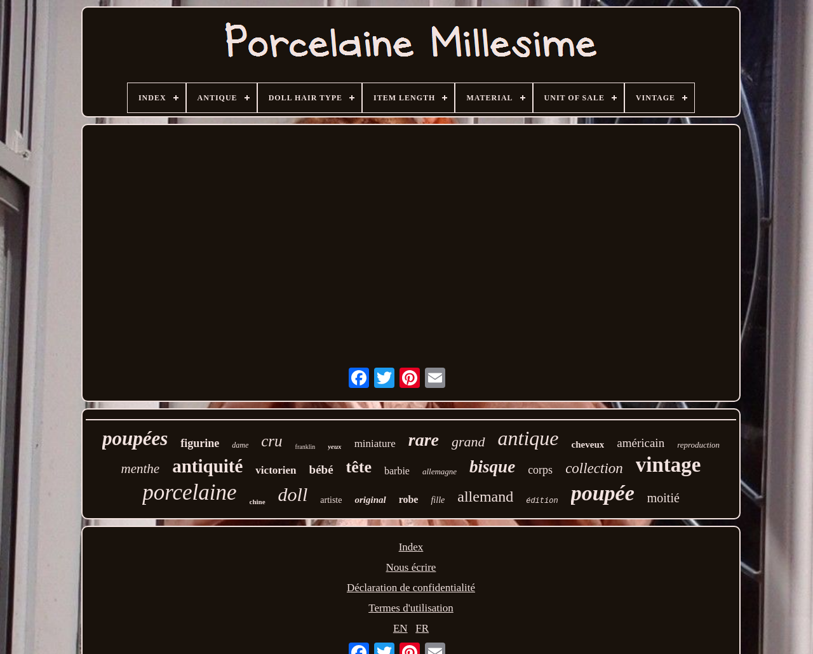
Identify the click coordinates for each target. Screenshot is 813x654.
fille (438, 500)
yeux (334, 446)
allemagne (439, 471)
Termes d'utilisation (411, 608)
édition (542, 501)
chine (257, 501)
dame (240, 445)
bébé (321, 469)
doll (293, 494)
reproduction (698, 445)
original (370, 500)
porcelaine (189, 492)
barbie (397, 470)
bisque (492, 466)
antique (528, 438)
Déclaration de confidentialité (411, 588)
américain (640, 443)
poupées (135, 438)
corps (540, 470)
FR (422, 628)
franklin (305, 446)
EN (400, 628)
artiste (331, 500)
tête (359, 467)
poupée (603, 493)
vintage (668, 464)
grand (468, 442)
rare (423, 440)
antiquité (207, 466)
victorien (275, 470)
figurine (199, 443)
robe (409, 499)
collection (594, 468)
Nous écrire (411, 567)
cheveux (588, 444)
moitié (663, 498)
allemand (485, 496)
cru (271, 441)
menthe (140, 468)
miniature (375, 443)
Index (411, 547)
